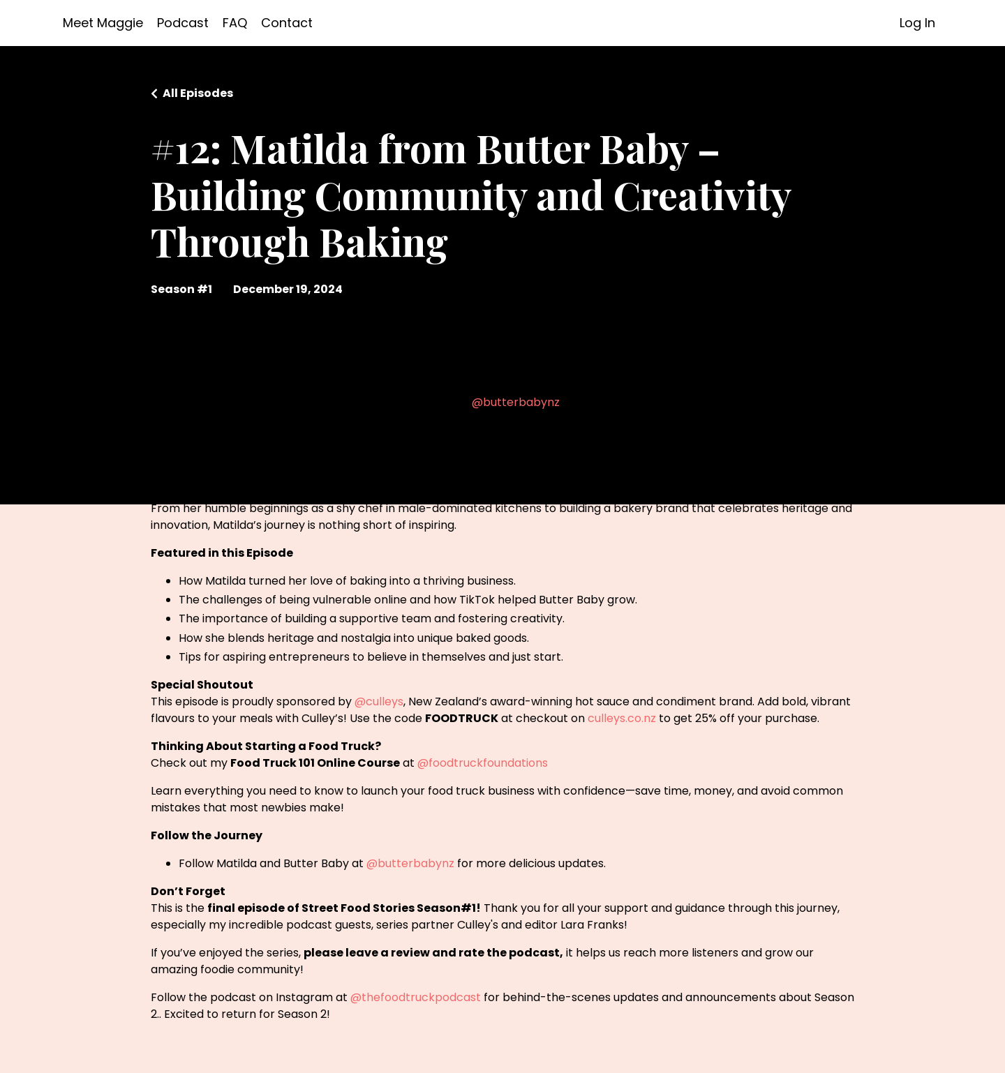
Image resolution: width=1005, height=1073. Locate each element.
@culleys (379, 701)
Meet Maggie (103, 22)
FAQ (235, 22)
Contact (287, 22)
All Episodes (198, 93)
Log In (917, 22)
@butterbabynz (516, 402)
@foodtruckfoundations (482, 763)
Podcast (183, 22)
